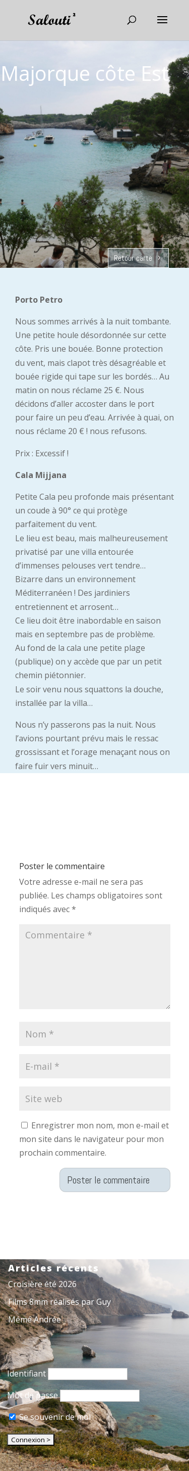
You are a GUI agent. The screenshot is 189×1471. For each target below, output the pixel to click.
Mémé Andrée (34, 1319)
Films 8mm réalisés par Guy (59, 1301)
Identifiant (26, 1373)
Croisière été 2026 (42, 1284)
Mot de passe (32, 1395)
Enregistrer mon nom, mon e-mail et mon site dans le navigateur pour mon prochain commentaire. (94, 1139)
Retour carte (133, 258)
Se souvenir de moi (50, 1416)
